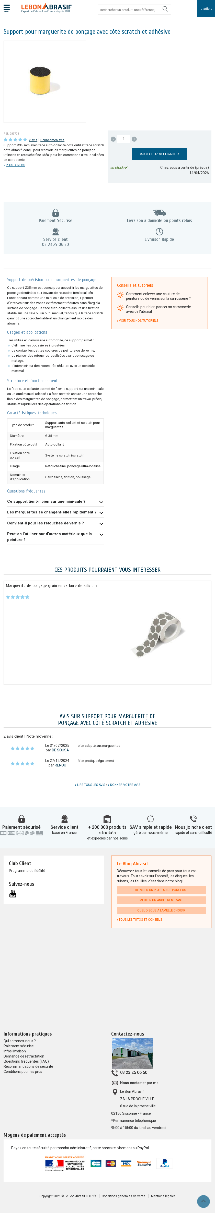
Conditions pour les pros (23, 1072)
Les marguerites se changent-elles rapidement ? (51, 512)
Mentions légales (163, 1196)
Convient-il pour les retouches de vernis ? (45, 523)
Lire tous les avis (91, 785)
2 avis (33, 140)
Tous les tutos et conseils (140, 919)
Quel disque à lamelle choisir (161, 910)
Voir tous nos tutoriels (138, 320)
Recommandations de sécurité (28, 1066)
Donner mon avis (52, 140)
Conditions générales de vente (123, 1196)
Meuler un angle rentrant (161, 900)
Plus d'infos (15, 165)
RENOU (60, 765)
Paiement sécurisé (21, 827)
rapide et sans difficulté (193, 833)
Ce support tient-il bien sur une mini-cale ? (46, 501)
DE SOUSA (60, 750)
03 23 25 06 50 (133, 1072)
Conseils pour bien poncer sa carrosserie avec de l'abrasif (158, 309)
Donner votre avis (125, 785)
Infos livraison (15, 1051)
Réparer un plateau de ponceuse (161, 890)
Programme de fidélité (27, 871)
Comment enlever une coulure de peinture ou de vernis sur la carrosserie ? (158, 296)
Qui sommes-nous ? (20, 1041)
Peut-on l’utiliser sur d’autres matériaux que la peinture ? (49, 537)
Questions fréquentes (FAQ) (26, 1061)
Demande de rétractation (24, 1056)
